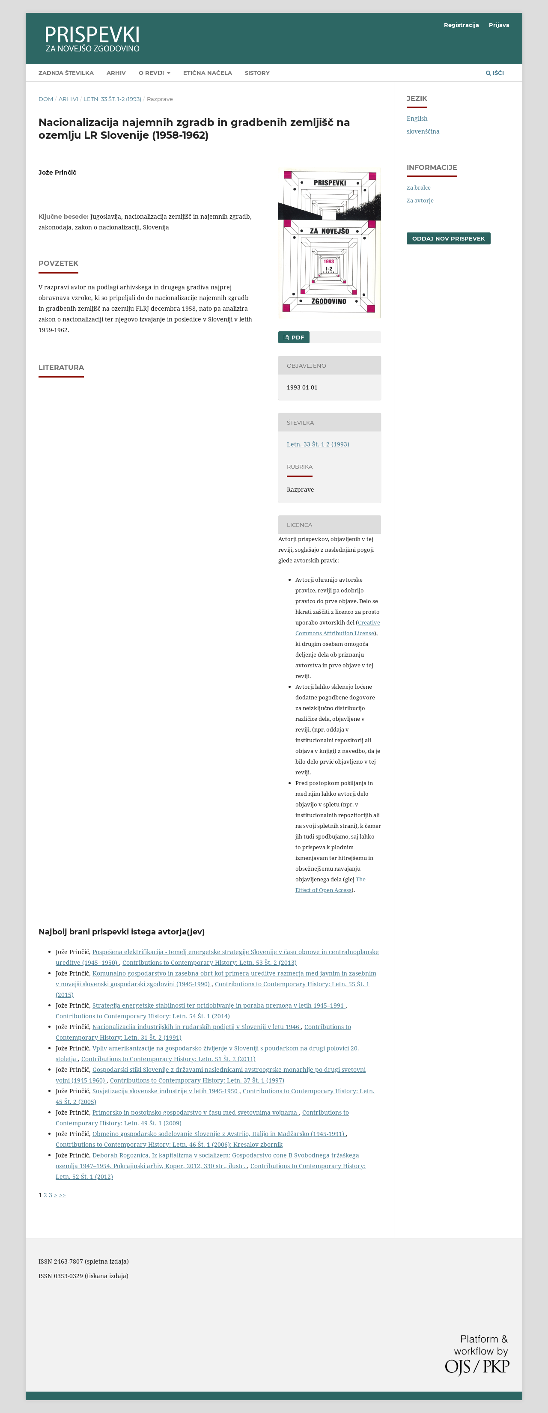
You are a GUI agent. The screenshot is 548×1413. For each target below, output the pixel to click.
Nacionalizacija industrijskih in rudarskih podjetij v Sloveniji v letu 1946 (196, 1027)
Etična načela (207, 72)
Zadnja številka (66, 72)
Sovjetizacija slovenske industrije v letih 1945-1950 (165, 1091)
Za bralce (419, 187)
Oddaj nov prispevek (448, 238)
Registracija (461, 24)
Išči (495, 72)
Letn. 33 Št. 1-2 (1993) (112, 98)
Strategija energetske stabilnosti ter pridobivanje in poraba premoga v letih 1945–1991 (218, 1005)
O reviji (152, 72)
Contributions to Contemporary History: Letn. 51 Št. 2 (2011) (168, 1059)
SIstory (257, 72)
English (417, 118)
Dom (46, 98)
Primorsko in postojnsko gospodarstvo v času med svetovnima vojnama (195, 1112)
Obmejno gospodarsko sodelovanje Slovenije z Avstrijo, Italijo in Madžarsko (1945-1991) (219, 1134)
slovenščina (423, 131)
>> (62, 1195)
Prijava (499, 24)
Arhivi (68, 98)
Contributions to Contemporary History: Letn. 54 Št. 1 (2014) (143, 1016)
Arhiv (116, 72)
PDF (297, 337)
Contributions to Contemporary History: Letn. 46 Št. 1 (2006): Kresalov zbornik (169, 1144)
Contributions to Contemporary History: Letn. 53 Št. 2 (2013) (209, 962)
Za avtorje (420, 200)
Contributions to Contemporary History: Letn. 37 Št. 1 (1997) (197, 1080)
